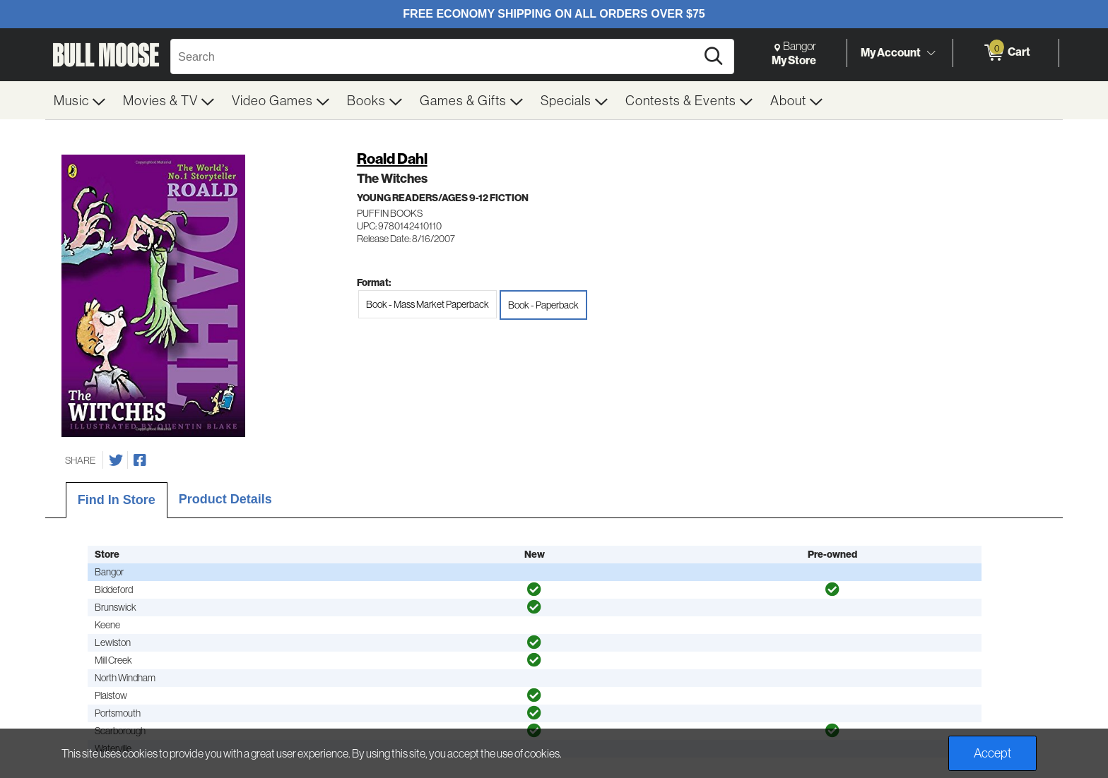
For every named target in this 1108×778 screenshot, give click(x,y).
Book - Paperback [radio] (543, 305)
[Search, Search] (435, 56)
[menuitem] (79, 100)
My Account (891, 52)
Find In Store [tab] (116, 500)
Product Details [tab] (225, 499)
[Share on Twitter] (116, 460)
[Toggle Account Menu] (930, 52)
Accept (992, 753)
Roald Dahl (392, 158)
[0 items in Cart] (1005, 53)
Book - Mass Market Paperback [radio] (427, 304)
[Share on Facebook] (140, 460)
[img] (534, 589)
